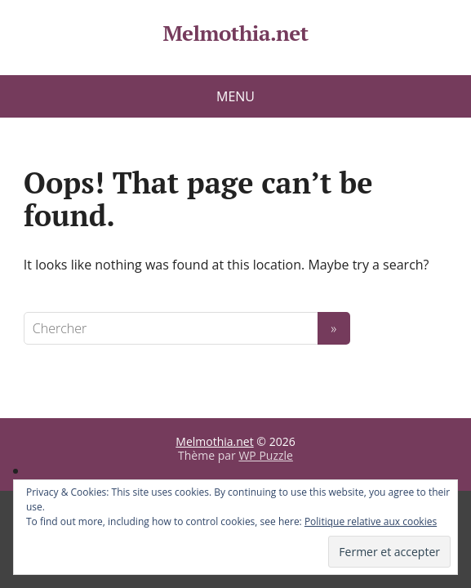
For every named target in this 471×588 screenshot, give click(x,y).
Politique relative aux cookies (370, 521)
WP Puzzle (265, 455)
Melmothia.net (235, 33)
